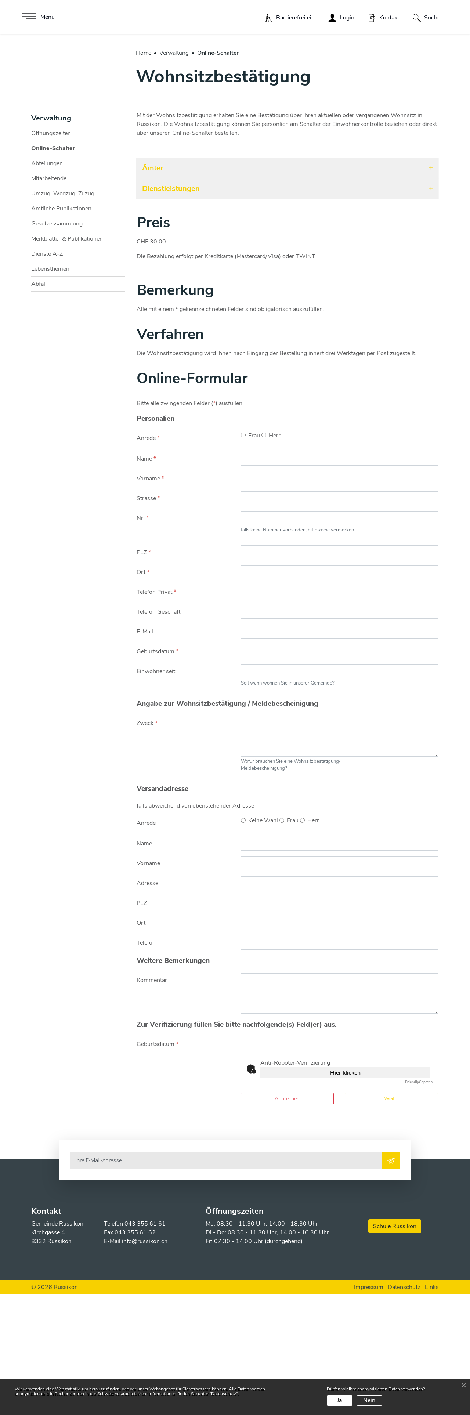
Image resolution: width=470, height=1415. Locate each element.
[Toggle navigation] (37, 17)
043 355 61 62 (135, 1353)
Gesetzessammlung (57, 344)
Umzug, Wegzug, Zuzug (62, 314)
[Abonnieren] (391, 1282)
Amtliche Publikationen (61, 329)
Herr (275, 556)
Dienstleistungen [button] (171, 309)
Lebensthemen (50, 390)
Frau (254, 556)
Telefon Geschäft (158, 733)
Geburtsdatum (157, 772)
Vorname (150, 599)
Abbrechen (287, 1219)
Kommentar (152, 1101)
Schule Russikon (394, 1347)
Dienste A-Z (47, 375)
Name (146, 579)
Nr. (143, 639)
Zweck (147, 844)
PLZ (144, 673)
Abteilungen (47, 284)
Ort (143, 693)
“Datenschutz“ (223, 1394)
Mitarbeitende (48, 299)
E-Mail (145, 752)
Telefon (146, 1064)
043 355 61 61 (145, 1344)
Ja (339, 1400)
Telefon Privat (156, 713)
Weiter (391, 1219)
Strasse (148, 619)
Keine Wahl (263, 942)
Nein (369, 1400)
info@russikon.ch (144, 1362)
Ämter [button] (152, 289)
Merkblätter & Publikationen (67, 359)
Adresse (147, 1004)
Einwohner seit (156, 792)
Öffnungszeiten (51, 254)
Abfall (39, 405)
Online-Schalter (53, 271)
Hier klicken (345, 1194)
